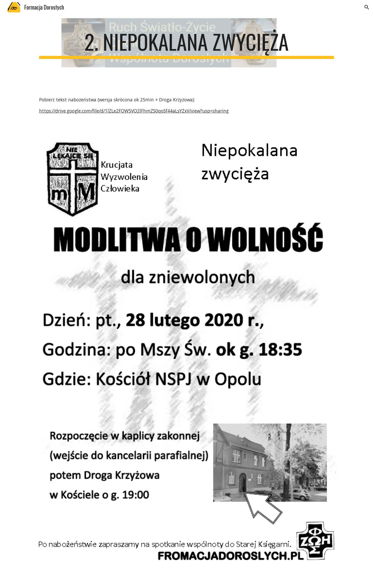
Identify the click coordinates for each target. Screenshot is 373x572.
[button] (367, 7)
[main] (186, 44)
